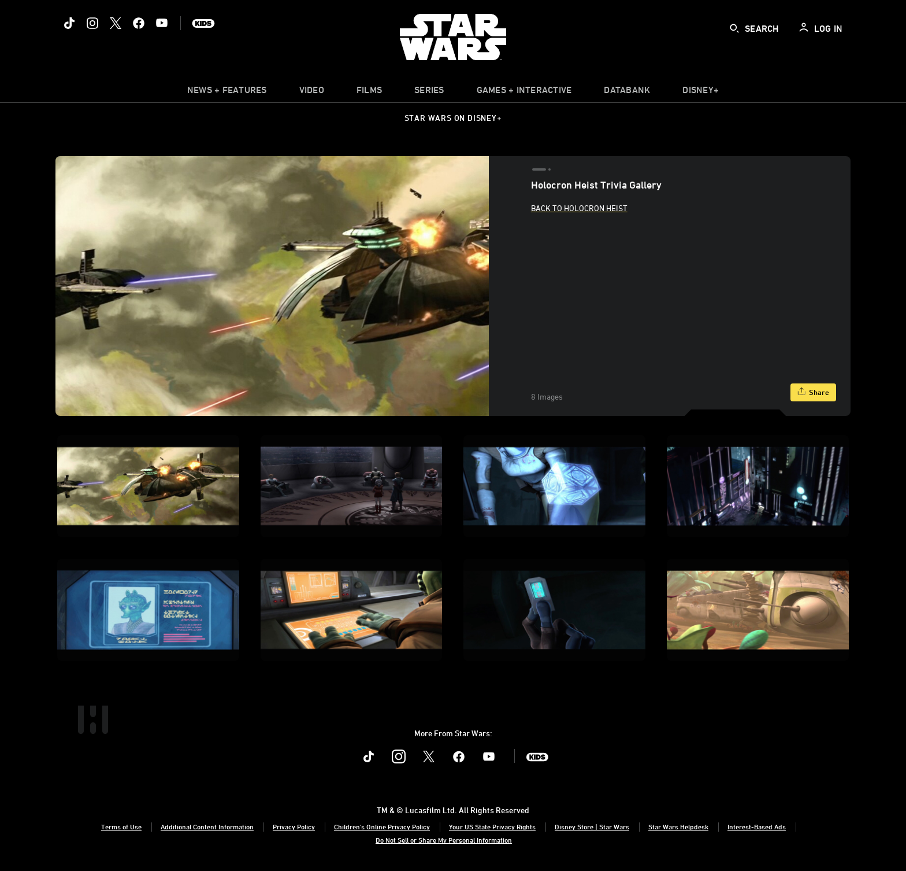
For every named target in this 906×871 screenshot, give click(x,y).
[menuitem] (311, 92)
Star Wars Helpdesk (678, 826)
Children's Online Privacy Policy (382, 826)
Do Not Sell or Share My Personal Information (444, 840)
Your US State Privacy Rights (492, 826)
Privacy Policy (294, 826)
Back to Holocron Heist (579, 208)
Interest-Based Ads (756, 826)
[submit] (734, 28)
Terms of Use (121, 826)
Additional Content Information (207, 826)
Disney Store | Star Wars (592, 826)
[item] (227, 92)
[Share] (813, 392)
